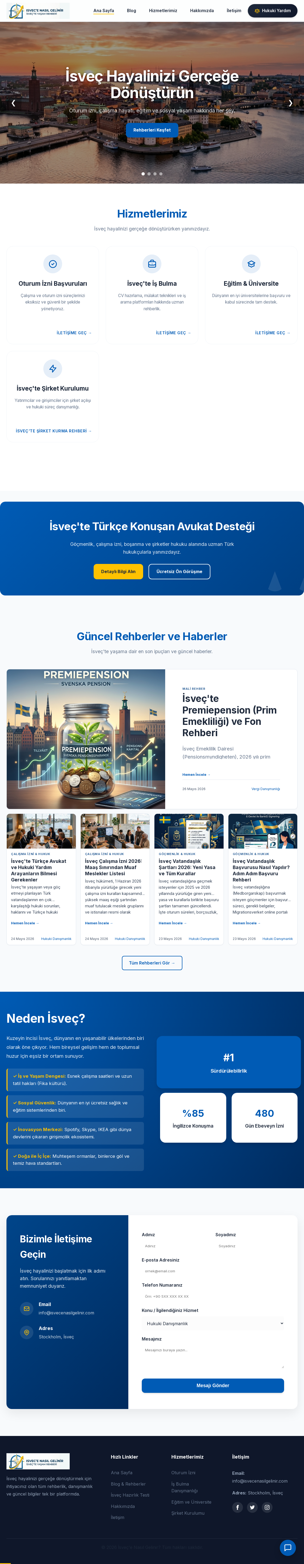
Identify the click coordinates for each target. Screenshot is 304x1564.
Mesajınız (152, 1339)
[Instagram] (267, 1507)
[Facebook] (237, 1507)
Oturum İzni (183, 1472)
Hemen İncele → (196, 775)
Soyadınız (225, 1234)
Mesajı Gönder (213, 1385)
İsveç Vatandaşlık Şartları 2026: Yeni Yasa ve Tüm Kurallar (187, 867)
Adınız (148, 1234)
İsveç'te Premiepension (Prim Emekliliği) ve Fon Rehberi (229, 715)
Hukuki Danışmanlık (56, 939)
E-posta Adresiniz (160, 1260)
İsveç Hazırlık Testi (130, 1495)
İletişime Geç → (74, 332)
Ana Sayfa (103, 10)
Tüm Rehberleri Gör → (152, 963)
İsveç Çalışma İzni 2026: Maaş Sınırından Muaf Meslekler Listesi (113, 867)
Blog (131, 10)
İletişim (234, 10)
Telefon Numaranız (162, 1285)
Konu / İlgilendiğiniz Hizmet (170, 1310)
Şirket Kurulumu (187, 1513)
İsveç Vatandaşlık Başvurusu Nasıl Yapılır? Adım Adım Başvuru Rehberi (261, 870)
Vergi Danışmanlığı (266, 789)
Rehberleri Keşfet (152, 130)
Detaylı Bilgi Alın (118, 571)
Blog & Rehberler (128, 1484)
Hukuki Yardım (272, 10)
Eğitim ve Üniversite (191, 1502)
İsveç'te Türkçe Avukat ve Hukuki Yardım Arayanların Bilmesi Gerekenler (38, 870)
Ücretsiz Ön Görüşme (179, 571)
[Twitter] (252, 1507)
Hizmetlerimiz (163, 10)
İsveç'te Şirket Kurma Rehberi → (54, 431)
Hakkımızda (202, 10)
